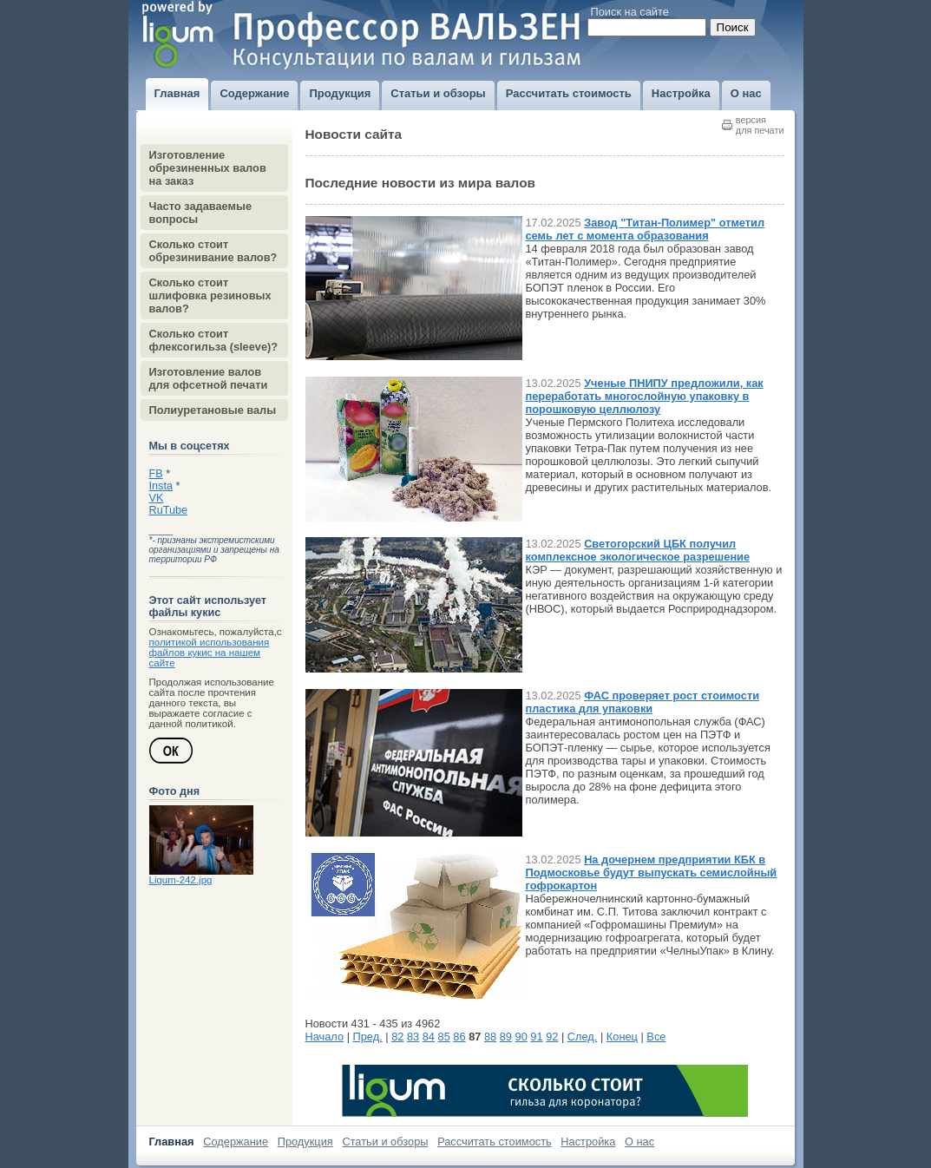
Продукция (305, 1141)
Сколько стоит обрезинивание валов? (213, 251)
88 (490, 1036)
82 (397, 1036)
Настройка (588, 1141)
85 (444, 1036)
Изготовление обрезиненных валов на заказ (207, 167)
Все (655, 1036)
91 (536, 1036)
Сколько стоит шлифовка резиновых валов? (210, 295)
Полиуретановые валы (213, 410)
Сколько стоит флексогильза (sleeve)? (214, 340)
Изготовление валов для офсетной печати (208, 378)
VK (156, 498)
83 (413, 1036)
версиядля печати (760, 125)
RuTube (168, 510)
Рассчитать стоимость (494, 1141)
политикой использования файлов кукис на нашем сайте (209, 652)
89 (506, 1036)
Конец (622, 1036)
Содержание (235, 1141)
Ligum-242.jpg (181, 880)
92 (552, 1036)
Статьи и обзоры (385, 1141)
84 (429, 1036)
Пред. (368, 1036)
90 (521, 1036)
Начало (324, 1036)
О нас (639, 1141)
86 (459, 1036)
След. (582, 1036)
